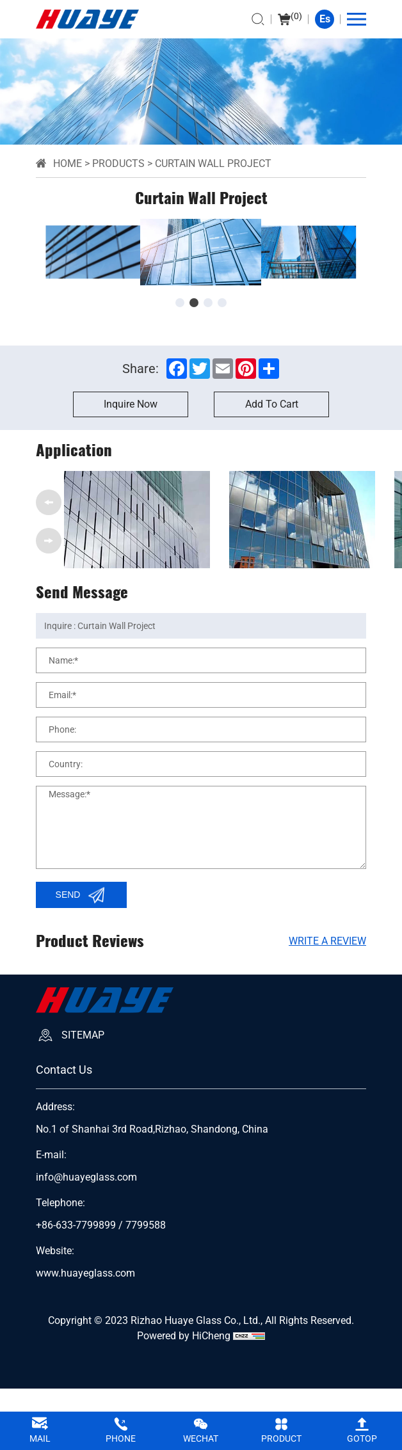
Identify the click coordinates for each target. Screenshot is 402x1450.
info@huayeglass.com (86, 1177)
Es (324, 19)
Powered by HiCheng (183, 1336)
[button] (179, 302)
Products (118, 163)
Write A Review (327, 941)
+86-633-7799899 (76, 1225)
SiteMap (82, 1035)
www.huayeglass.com (85, 1273)
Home (67, 163)
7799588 (145, 1225)
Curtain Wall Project (213, 163)
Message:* (69, 794)
